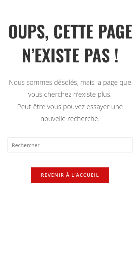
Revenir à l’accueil (70, 174)
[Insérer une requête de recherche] (70, 144)
